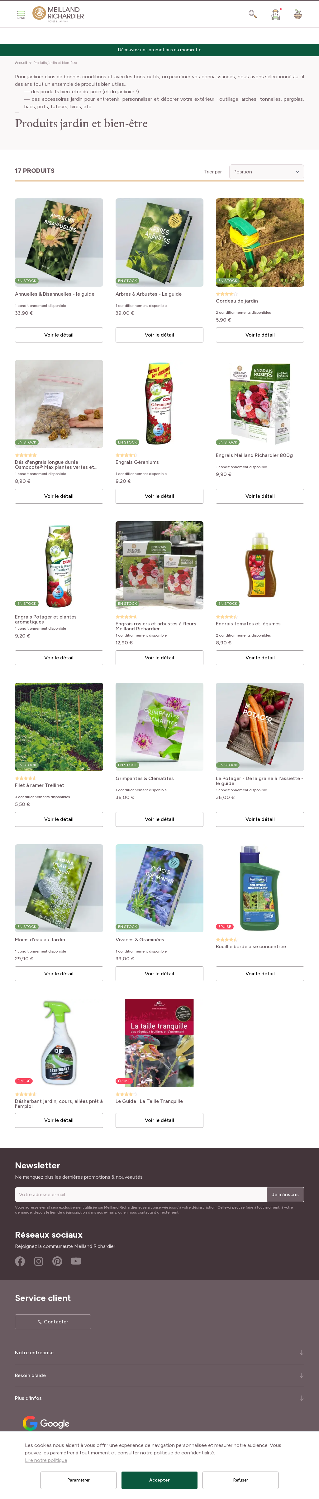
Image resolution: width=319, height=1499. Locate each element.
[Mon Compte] (275, 14)
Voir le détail (59, 335)
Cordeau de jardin (237, 301)
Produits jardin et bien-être (55, 63)
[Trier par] (266, 171)
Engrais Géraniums (137, 462)
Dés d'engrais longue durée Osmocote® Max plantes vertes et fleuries (54, 465)
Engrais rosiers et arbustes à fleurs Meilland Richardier (156, 626)
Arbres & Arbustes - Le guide (149, 294)
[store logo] (58, 14)
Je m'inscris (285, 1194)
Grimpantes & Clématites (145, 778)
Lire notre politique (46, 1460)
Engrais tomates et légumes (248, 624)
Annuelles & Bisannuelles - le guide (54, 294)
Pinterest (57, 1261)
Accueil (21, 63)
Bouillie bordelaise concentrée (251, 946)
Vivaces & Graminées (140, 940)
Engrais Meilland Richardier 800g (254, 455)
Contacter (56, 1322)
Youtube (76, 1261)
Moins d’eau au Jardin (40, 940)
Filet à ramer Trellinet (39, 785)
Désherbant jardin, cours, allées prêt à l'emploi (59, 1104)
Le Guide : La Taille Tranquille (149, 1101)
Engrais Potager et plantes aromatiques (46, 619)
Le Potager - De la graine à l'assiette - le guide (259, 781)
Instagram (39, 1261)
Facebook (20, 1261)
